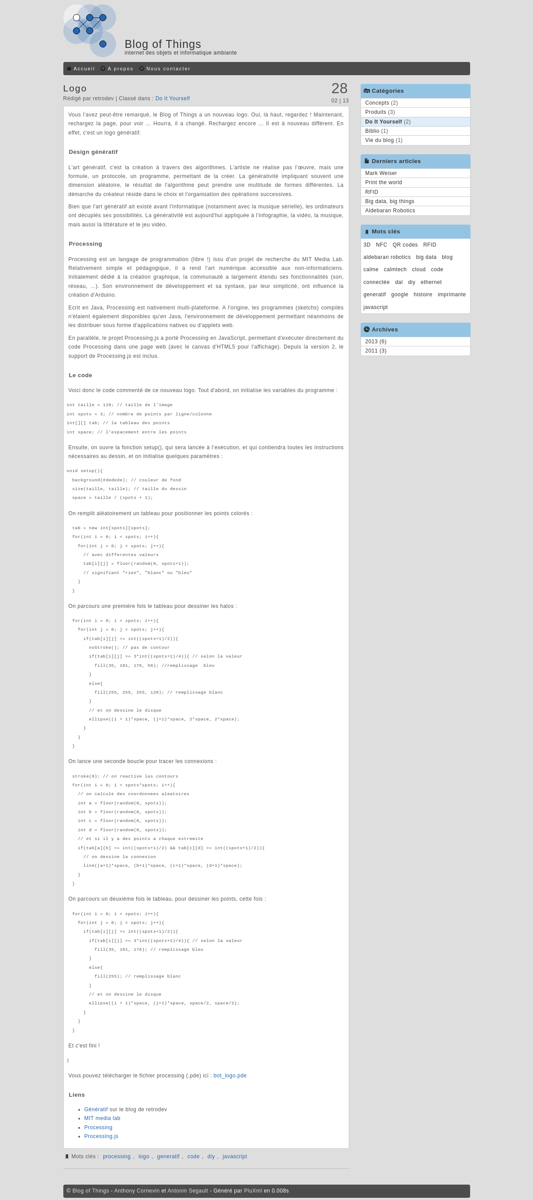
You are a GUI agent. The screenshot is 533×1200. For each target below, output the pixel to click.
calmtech (395, 269)
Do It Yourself (172, 98)
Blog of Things (163, 44)
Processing (98, 1127)
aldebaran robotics (387, 257)
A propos (121, 68)
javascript (235, 1156)
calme (371, 269)
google (400, 294)
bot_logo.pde (230, 1076)
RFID (372, 192)
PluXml (253, 1191)
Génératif (96, 1109)
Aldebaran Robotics (390, 210)
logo (144, 1156)
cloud (419, 269)
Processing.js (101, 1136)
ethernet (431, 282)
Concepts (377, 103)
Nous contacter (168, 68)
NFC (381, 245)
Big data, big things (390, 201)
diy (211, 1156)
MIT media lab (102, 1118)
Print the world (383, 182)
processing (117, 1156)
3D (367, 245)
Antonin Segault (188, 1191)
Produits (376, 112)
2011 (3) (376, 351)
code (193, 1156)
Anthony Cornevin (137, 1191)
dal (399, 282)
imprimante (452, 294)
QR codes (405, 245)
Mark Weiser (381, 173)
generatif (168, 1156)
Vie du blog (379, 140)
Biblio (372, 131)
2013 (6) (376, 341)
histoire (423, 294)
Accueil (84, 68)
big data (426, 257)
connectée (377, 282)
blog (447, 257)
